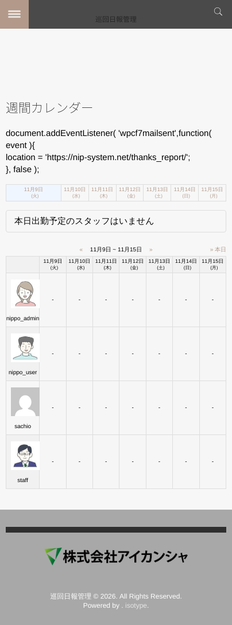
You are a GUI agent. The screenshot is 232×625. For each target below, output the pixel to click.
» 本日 (218, 250)
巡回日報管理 (116, 19)
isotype (136, 605)
